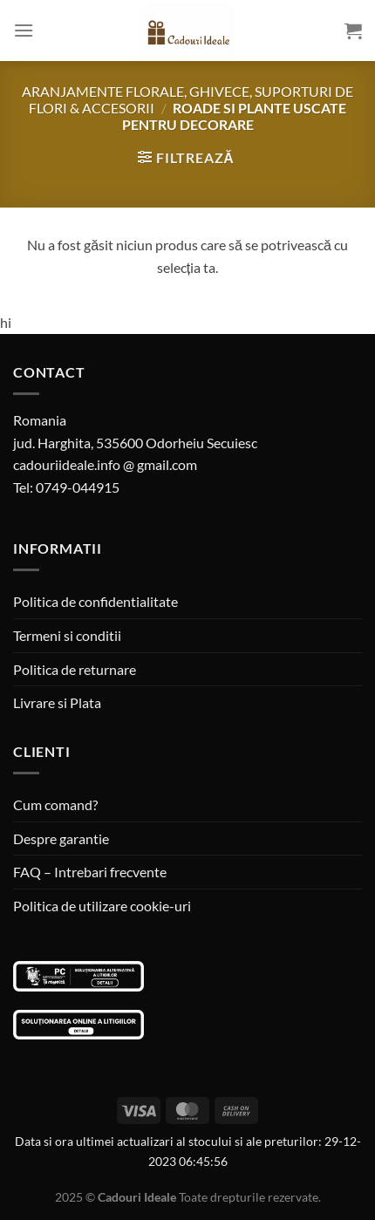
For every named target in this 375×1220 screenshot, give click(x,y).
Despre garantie (61, 838)
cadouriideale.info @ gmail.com (105, 464)
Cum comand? (55, 804)
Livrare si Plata (57, 702)
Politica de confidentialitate (95, 601)
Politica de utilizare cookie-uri (102, 905)
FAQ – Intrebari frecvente (90, 871)
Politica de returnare (74, 669)
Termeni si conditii (67, 635)
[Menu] (23, 30)
